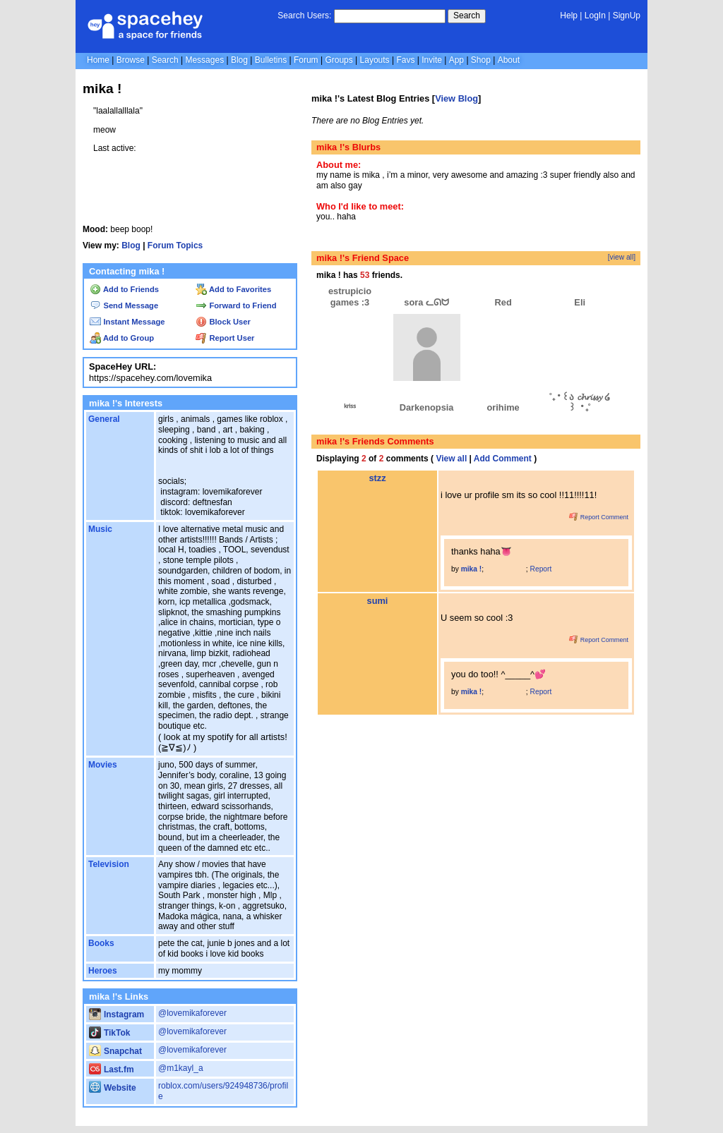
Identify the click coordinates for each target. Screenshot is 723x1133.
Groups (338, 60)
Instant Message (127, 321)
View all (451, 459)
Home (98, 60)
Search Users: (304, 15)
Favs (405, 60)
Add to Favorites (233, 289)
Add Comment (503, 459)
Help (569, 15)
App (456, 60)
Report (541, 569)
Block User (223, 321)
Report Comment (598, 517)
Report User (225, 338)
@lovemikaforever (192, 1013)
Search (466, 15)
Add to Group (122, 338)
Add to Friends (124, 289)
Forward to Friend (236, 305)
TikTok (109, 1033)
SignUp (626, 15)
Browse (130, 60)
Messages (204, 60)
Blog (239, 60)
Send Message (124, 305)
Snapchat (115, 1051)
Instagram (116, 1014)
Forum (306, 60)
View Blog (456, 98)
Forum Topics (175, 245)
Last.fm (111, 1069)
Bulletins (271, 60)
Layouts (375, 60)
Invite (432, 60)
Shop (481, 60)
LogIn (595, 15)
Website (112, 1088)
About (509, 60)
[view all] (621, 257)
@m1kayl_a (180, 1068)
